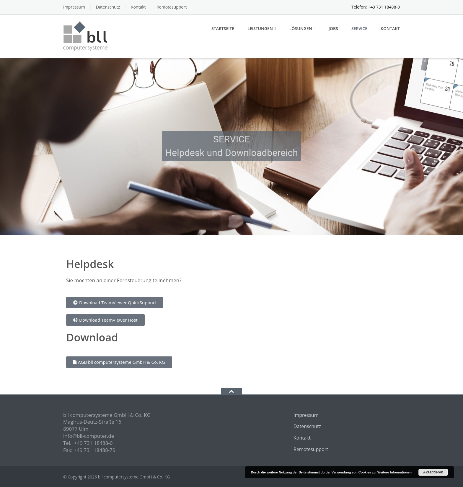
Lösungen (300, 28)
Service (359, 28)
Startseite (222, 28)
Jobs (333, 28)
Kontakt (138, 7)
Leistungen (260, 28)
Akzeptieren (433, 472)
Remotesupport (171, 7)
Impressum (74, 7)
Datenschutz (108, 7)
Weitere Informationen (394, 472)
